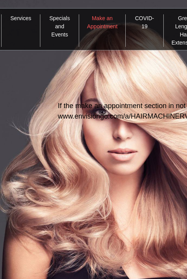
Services (20, 18)
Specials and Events (59, 26)
